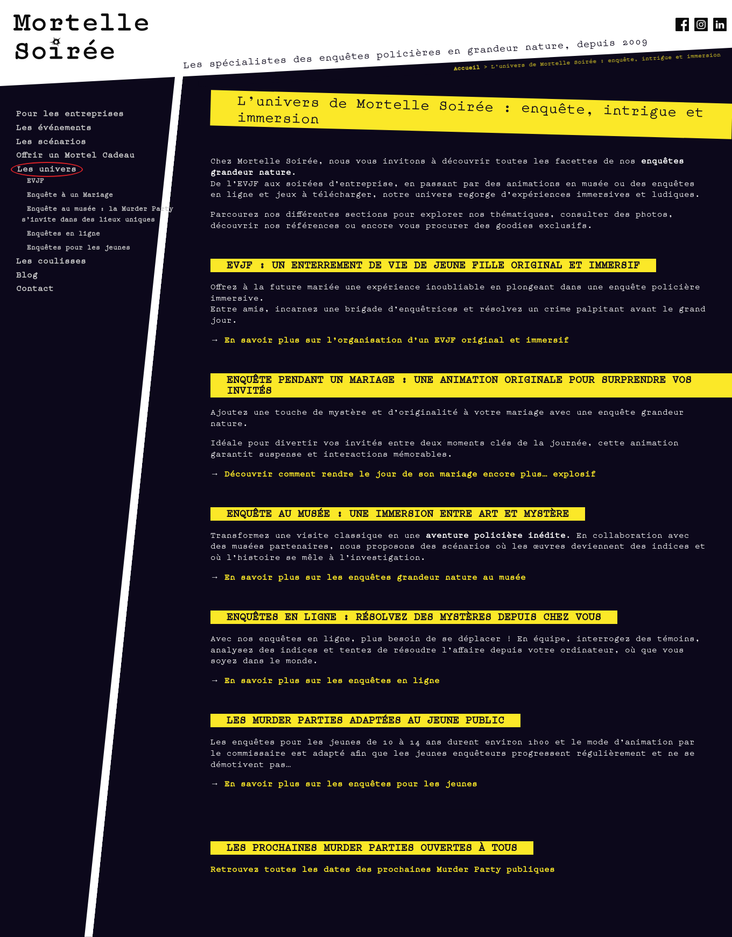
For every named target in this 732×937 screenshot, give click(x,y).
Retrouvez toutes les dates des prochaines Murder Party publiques (382, 868)
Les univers (46, 168)
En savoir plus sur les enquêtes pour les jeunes (350, 783)
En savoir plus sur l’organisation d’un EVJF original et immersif (396, 339)
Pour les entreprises (70, 113)
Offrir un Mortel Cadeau (75, 154)
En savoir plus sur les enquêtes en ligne (332, 680)
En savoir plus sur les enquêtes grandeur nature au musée (375, 576)
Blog (27, 274)
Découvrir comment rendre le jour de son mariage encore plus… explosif (410, 473)
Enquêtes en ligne (63, 233)
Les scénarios (51, 141)
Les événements (54, 127)
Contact (35, 287)
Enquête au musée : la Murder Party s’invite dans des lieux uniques (97, 214)
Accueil (466, 67)
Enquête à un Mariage (70, 194)
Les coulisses (51, 260)
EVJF (35, 180)
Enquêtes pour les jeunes (78, 247)
